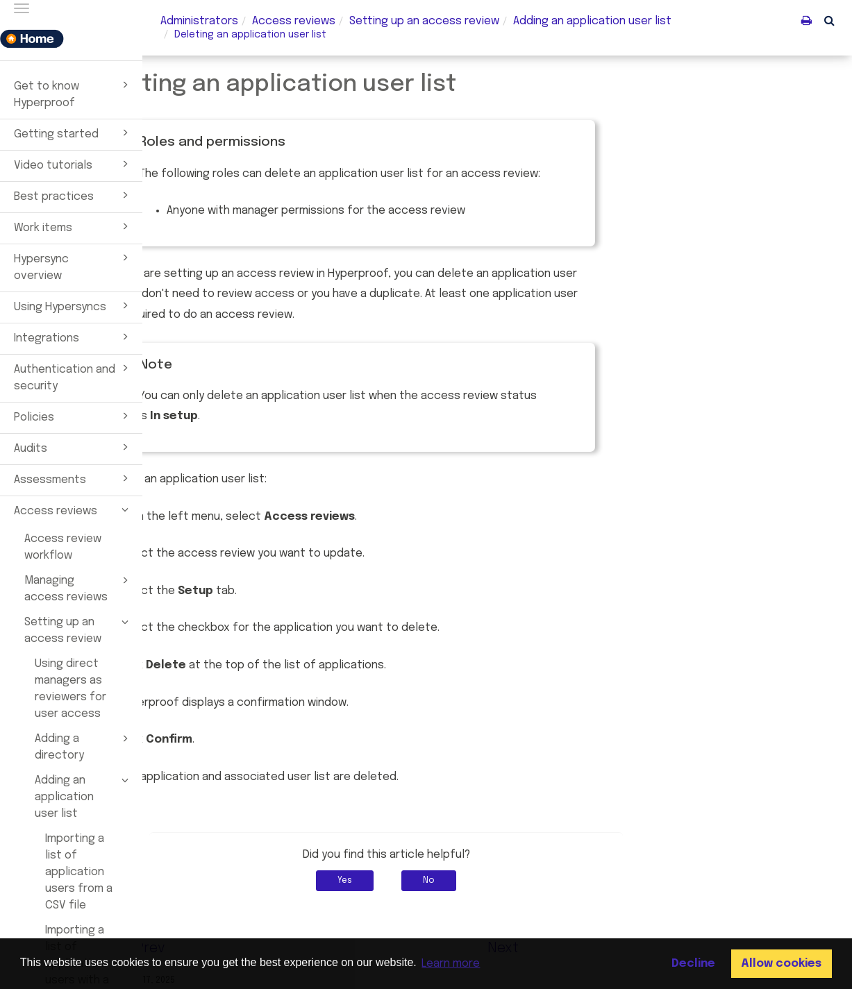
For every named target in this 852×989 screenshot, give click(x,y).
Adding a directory (84, 746)
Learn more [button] (450, 964)
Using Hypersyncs (73, 305)
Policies (73, 415)
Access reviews (73, 509)
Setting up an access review (78, 629)
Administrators (199, 21)
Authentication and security (73, 376)
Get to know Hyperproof (73, 93)
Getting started (73, 132)
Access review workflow (62, 547)
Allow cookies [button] (781, 964)
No (540, 881)
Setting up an (424, 21)
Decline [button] (693, 964)
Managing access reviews (78, 588)
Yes (456, 881)
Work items (73, 226)
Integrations (73, 336)
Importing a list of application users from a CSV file (78, 872)
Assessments (73, 478)
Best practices (73, 195)
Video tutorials (73, 163)
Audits (73, 447)
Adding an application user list (84, 796)
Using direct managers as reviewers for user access (70, 689)
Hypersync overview (73, 266)
